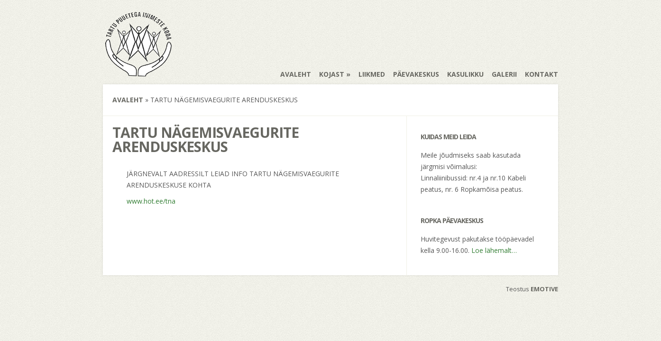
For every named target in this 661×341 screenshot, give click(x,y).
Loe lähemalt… (494, 250)
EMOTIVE (544, 289)
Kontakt (541, 74)
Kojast (331, 74)
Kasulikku (465, 74)
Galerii (504, 74)
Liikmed (371, 74)
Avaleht (295, 74)
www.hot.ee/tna (151, 201)
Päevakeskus (416, 74)
